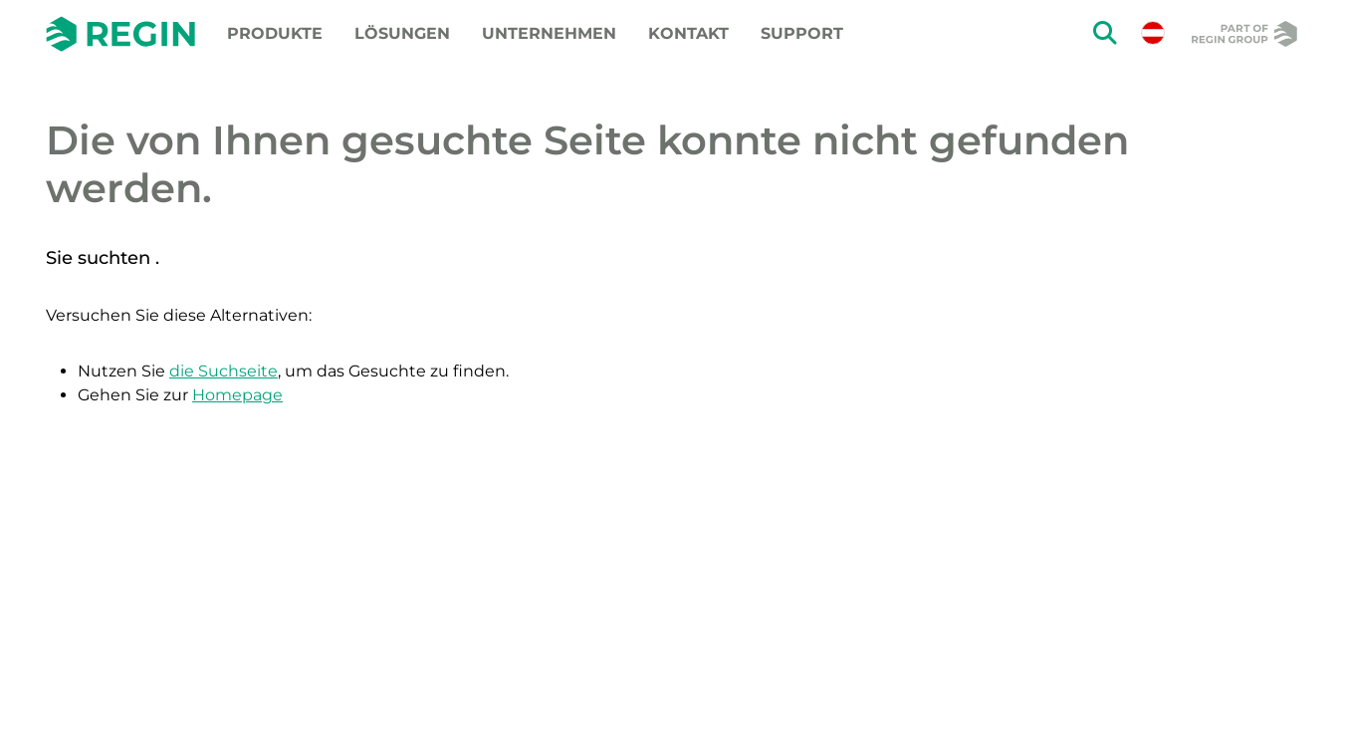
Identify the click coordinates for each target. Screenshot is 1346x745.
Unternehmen (549, 33)
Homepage (237, 394)
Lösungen (402, 33)
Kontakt (688, 33)
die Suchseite (223, 371)
